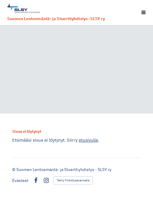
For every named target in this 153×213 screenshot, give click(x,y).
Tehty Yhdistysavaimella (73, 180)
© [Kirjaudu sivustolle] (14, 169)
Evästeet (20, 180)
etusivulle (88, 140)
